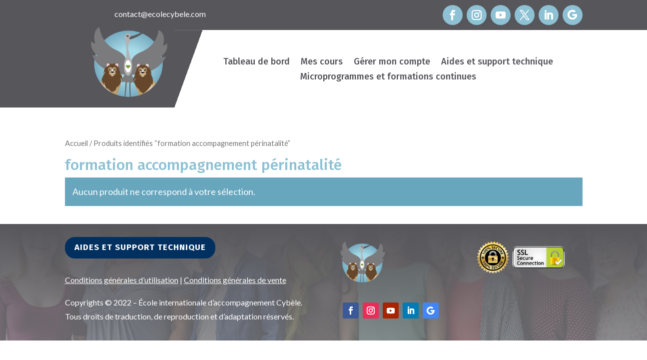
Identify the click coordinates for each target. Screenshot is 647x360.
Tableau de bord (256, 62)
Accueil (76, 143)
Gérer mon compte (392, 62)
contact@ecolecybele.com (160, 13)
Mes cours (322, 62)
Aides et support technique (497, 62)
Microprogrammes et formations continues (388, 77)
